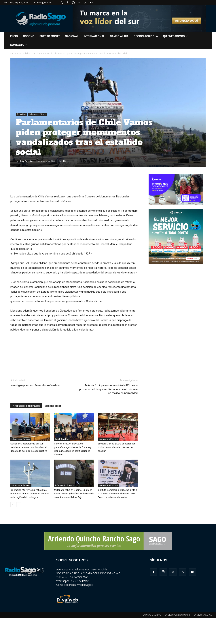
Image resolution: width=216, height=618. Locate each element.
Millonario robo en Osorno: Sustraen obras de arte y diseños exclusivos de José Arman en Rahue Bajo (74, 494)
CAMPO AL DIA (62, 439)
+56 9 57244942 (79, 581)
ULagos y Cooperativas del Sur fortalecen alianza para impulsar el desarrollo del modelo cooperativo (28, 447)
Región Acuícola (146, 36)
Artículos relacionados (26, 405)
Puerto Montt (49, 36)
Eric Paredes (26, 161)
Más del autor (53, 405)
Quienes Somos (175, 36)
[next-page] (18, 504)
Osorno (28, 36)
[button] (62, 2)
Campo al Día (119, 36)
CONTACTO (18, 44)
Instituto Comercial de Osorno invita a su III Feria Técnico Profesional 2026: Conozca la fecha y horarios (117, 494)
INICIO (14, 36)
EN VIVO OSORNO (152, 614)
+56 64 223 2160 (78, 577)
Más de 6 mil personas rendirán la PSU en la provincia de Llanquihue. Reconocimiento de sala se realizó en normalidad (108, 389)
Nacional (72, 36)
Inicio (13, 53)
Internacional (94, 36)
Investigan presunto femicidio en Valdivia (35, 385)
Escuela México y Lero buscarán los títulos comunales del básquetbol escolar (116, 447)
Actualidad (25, 53)
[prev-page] (12, 504)
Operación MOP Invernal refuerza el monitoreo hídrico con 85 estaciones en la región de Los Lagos (29, 494)
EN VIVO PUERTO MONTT (177, 614)
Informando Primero (37, 114)
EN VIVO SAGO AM (203, 614)
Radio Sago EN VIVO (43, 2)
